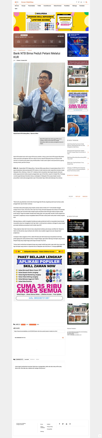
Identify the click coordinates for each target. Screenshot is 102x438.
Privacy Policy (50, 426)
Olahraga (74, 5)
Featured (30, 50)
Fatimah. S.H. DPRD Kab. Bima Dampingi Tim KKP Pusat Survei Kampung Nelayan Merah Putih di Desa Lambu (77, 292)
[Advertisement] (24, 145)
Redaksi (48, 424)
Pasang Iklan (49, 429)
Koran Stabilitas (27, 2)
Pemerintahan (31, 5)
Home (17, 5)
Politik (39, 5)
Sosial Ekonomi (47, 5)
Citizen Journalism (42, 427)
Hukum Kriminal (57, 5)
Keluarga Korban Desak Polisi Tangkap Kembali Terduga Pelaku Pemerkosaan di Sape (78, 244)
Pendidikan (67, 5)
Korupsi (23, 5)
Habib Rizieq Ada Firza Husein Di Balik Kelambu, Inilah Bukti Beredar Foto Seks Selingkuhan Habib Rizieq (76, 226)
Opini (16, 8)
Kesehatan (82, 5)
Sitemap (42, 431)
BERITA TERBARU (72, 175)
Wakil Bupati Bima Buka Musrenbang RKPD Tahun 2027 (76, 261)
